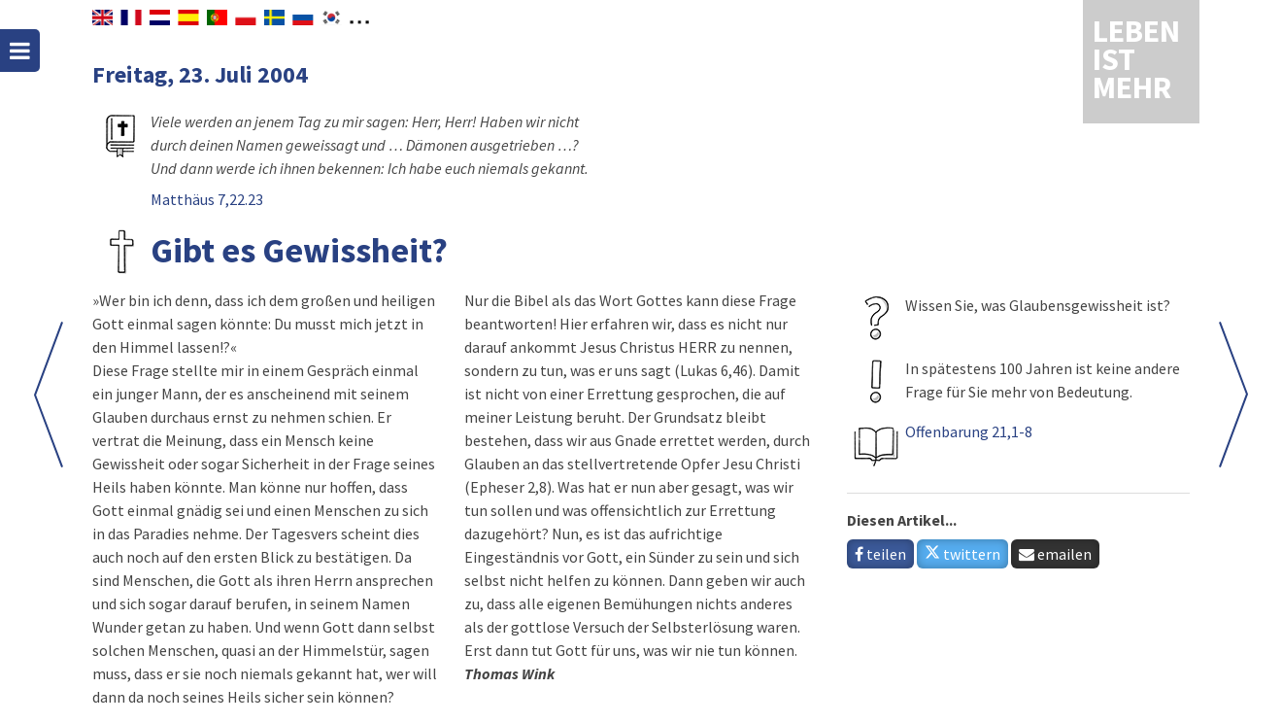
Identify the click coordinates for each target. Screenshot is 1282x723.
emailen (1055, 554)
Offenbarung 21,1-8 (968, 431)
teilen (880, 554)
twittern (962, 554)
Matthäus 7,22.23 (207, 199)
